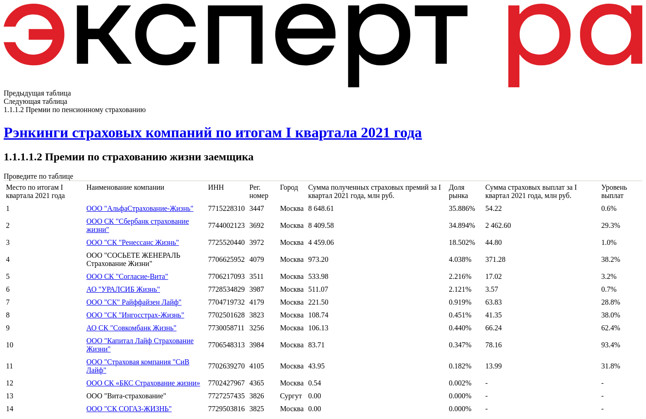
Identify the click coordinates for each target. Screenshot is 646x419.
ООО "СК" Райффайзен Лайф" (133, 302)
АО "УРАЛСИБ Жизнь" (123, 289)
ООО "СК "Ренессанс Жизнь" (132, 242)
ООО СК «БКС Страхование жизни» (143, 383)
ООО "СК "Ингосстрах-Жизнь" (135, 315)
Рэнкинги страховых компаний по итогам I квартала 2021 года (213, 132)
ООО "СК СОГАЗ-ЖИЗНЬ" (129, 409)
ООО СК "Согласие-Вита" (127, 276)
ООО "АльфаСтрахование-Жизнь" (139, 208)
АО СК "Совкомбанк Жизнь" (131, 328)
